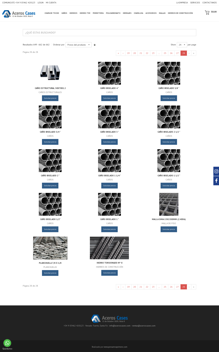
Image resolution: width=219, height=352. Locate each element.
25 (165, 53)
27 (177, 53)
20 (134, 53)
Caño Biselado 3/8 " (168, 88)
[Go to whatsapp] (7, 343)
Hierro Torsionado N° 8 (109, 262)
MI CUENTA (51, 2)
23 (153, 53)
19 (128, 53)
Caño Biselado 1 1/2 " (169, 175)
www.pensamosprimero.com (115, 347)
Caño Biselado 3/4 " (50, 131)
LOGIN (40, 2)
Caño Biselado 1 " (109, 219)
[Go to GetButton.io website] (7, 349)
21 (141, 53)
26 (171, 53)
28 (183, 53)
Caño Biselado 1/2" (50, 219)
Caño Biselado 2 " (50, 175)
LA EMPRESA (182, 2)
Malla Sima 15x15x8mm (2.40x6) (169, 219)
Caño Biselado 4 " (109, 88)
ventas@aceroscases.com (143, 325)
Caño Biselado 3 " (109, 131)
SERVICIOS (195, 2)
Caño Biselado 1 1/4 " (109, 175)
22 (147, 53)
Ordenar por (58, 44)
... (159, 53)
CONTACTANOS (209, 2)
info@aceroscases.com (119, 325)
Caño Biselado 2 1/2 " (169, 131)
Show (173, 44)
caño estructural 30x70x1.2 (50, 88)
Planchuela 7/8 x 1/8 (50, 263)
